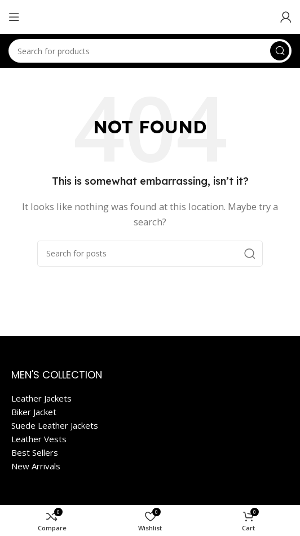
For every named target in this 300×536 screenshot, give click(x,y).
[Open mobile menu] (14, 17)
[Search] (150, 51)
